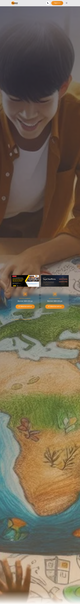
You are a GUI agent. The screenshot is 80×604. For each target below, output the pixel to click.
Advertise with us (25, 306)
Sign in (57, 3)
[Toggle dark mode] (48, 3)
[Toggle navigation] (66, 3)
